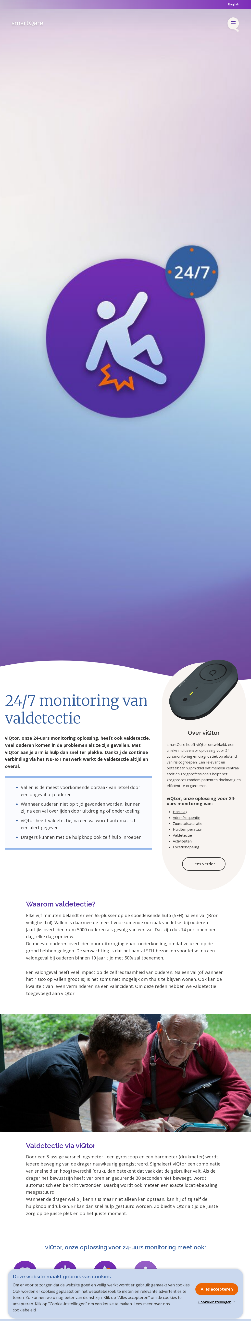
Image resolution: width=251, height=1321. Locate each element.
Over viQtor (204, 732)
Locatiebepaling (186, 846)
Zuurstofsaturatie (187, 823)
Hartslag (180, 811)
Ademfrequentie (186, 817)
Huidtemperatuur (187, 829)
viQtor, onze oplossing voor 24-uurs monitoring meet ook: (125, 1247)
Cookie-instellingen (214, 1302)
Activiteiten (182, 841)
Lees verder (203, 864)
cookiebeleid (24, 1310)
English (233, 4)
